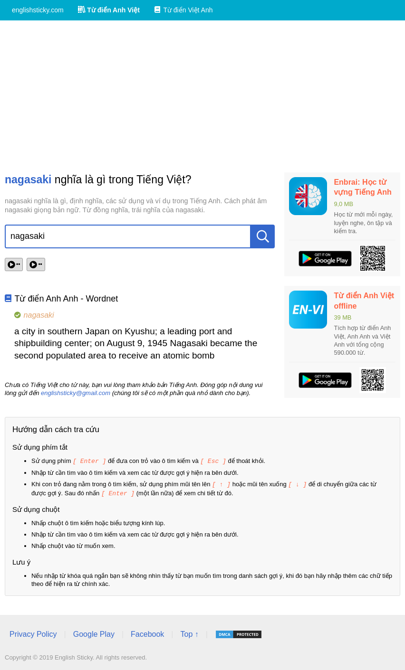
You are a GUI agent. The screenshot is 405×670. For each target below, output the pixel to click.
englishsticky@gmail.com (75, 392)
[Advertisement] (202, 96)
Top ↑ (189, 633)
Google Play (94, 633)
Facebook (147, 633)
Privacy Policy (33, 633)
